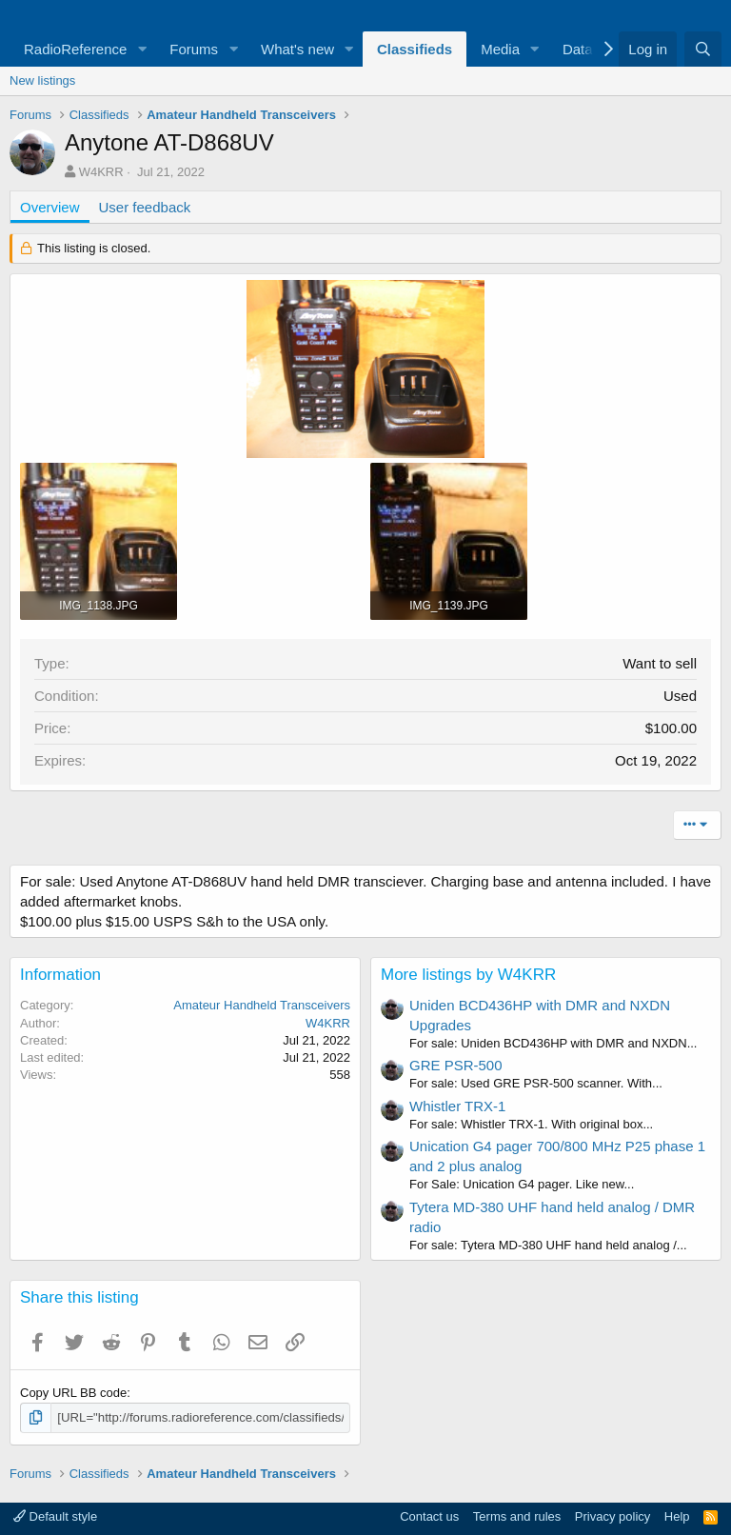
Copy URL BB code (73, 1392)
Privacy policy (612, 1516)
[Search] (702, 49)
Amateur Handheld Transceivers (261, 1005)
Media (500, 49)
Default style (55, 1516)
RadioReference (75, 49)
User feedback (145, 207)
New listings (42, 80)
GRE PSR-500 (456, 1065)
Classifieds (414, 49)
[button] (141, 49)
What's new (297, 49)
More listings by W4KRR (468, 975)
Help (677, 1516)
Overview (50, 207)
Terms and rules (517, 1516)
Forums (193, 49)
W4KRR (101, 172)
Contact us (429, 1516)
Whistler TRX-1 (457, 1106)
